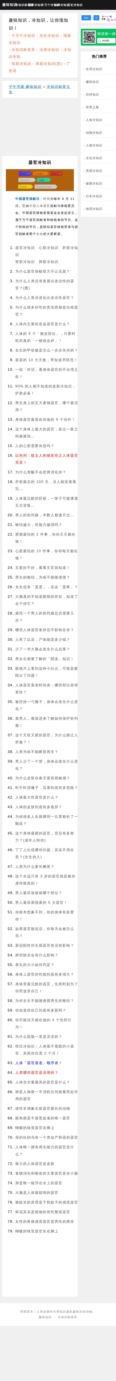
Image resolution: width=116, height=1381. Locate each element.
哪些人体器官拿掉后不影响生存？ (44, 630)
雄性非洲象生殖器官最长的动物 (42, 1108)
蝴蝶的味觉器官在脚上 (35, 1128)
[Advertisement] (38, 128)
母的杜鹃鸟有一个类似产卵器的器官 (46, 1137)
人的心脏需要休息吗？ (35, 446)
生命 (39, 234)
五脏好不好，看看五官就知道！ (42, 568)
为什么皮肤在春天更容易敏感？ (42, 778)
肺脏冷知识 (49, 262)
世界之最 (92, 107)
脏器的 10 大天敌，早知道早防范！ (46, 360)
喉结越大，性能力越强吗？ (38, 525)
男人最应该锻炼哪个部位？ (38, 893)
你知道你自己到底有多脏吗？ (40, 1010)
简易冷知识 (21, 64)
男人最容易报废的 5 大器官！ (41, 902)
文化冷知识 (94, 158)
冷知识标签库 (21, 5)
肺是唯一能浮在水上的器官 (38, 1183)
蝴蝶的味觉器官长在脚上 (37, 1231)
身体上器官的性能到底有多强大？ (44, 974)
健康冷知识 (94, 183)
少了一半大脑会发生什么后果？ (42, 649)
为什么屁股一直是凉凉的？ (38, 1036)
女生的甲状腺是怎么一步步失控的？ (46, 350)
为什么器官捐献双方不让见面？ (42, 271)
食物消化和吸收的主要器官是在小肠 (46, 1173)
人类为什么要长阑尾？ (35, 866)
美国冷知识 (94, 170)
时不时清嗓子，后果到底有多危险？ (46, 788)
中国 (32, 206)
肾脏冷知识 (25, 262)
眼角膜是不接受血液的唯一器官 (42, 1118)
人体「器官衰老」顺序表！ (38, 1063)
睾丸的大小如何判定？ (35, 965)
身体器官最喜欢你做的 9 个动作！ (45, 419)
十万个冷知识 (47, 5)
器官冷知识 (25, 248)
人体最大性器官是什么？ (37, 797)
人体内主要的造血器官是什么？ (42, 324)
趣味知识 (8, 5)
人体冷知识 (94, 120)
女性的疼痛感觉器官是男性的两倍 (44, 1221)
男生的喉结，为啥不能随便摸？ (42, 577)
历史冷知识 (73, 5)
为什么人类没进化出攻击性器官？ (44, 298)
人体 (39, 206)
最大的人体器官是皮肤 (35, 1164)
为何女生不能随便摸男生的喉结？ (44, 1001)
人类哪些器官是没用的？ (37, 1072)
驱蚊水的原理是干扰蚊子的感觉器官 (46, 1202)
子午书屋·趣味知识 (25, 87)
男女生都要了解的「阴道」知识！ (44, 659)
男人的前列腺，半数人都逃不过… (44, 515)
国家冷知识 (34, 5)
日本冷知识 (94, 196)
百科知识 (92, 94)
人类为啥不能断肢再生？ (37, 752)
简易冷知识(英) (49, 64)
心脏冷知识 (49, 248)
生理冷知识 (94, 69)
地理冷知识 (94, 209)
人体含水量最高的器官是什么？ (42, 1082)
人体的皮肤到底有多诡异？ (38, 807)
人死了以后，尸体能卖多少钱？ (42, 639)
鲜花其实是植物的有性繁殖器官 (42, 1212)
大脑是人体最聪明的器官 (37, 1193)
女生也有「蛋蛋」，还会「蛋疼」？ (46, 587)
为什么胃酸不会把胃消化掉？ (40, 472)
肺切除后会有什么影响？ (37, 955)
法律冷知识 (60, 5)
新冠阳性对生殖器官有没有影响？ (44, 945)
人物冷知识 (94, 145)
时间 (46, 199)
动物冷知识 (94, 132)
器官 (46, 206)
